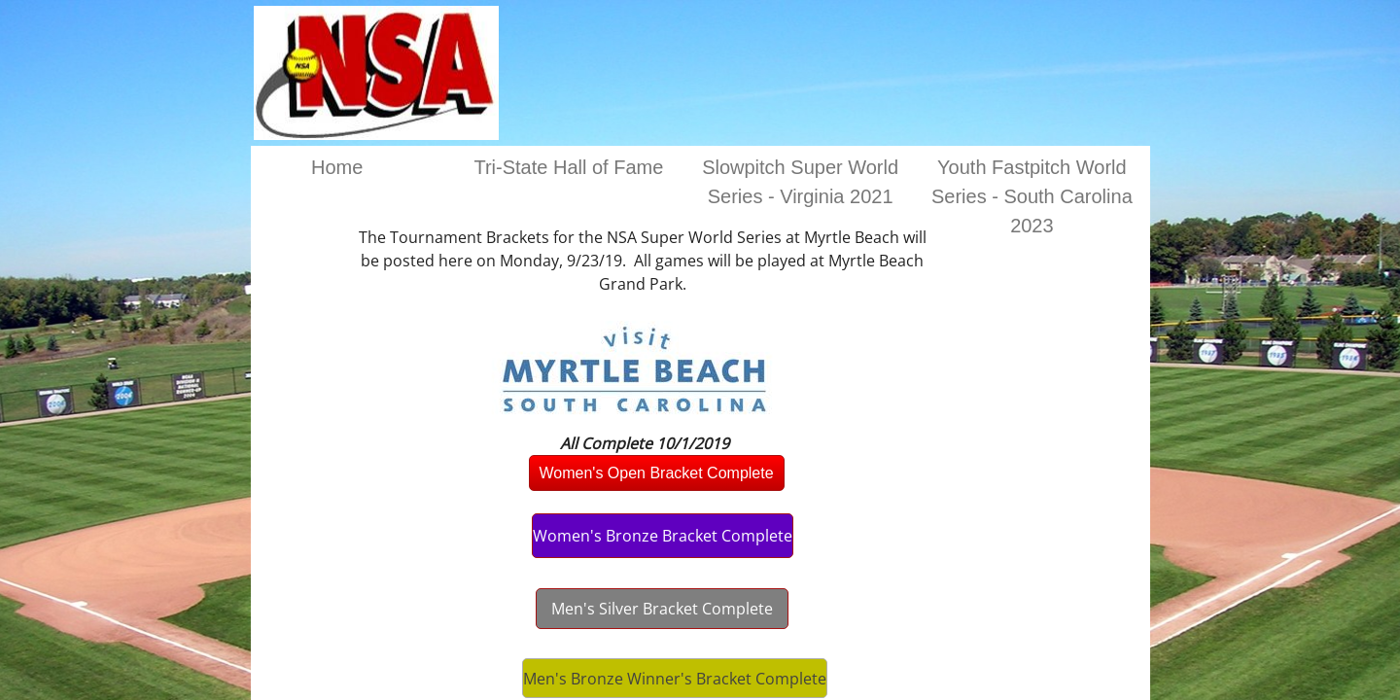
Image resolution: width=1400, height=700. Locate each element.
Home (337, 167)
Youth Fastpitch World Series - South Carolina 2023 (1032, 196)
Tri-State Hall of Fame (568, 167)
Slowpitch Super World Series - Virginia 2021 (800, 182)
